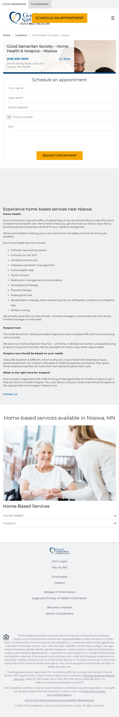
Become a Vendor (59, 607)
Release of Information (59, 592)
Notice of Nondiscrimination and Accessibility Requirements (59, 700)
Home (7, 35)
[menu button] (113, 18)
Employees (59, 576)
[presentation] (34, 139)
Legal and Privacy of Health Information (59, 598)
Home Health (59, 515)
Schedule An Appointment (60, 18)
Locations (21, 35)
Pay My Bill (59, 567)
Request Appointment (59, 155)
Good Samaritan (14, 4)
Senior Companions (59, 613)
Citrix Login (59, 561)
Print (64, 59)
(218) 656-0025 (17, 59)
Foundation (40, 4)
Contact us (10, 394)
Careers (59, 583)
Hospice (59, 523)
